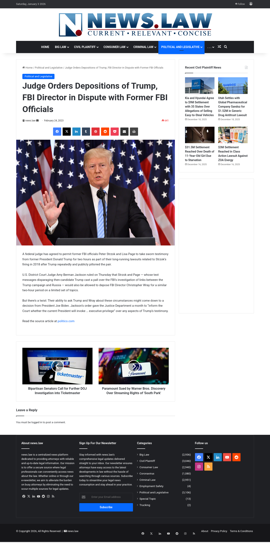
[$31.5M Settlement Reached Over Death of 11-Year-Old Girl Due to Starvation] (199, 135)
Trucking (144, 509)
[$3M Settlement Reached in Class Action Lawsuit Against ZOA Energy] (233, 135)
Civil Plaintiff (85, 47)
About (204, 535)
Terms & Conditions (241, 535)
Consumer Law (114, 47)
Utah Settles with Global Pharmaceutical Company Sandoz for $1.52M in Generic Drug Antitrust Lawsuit (232, 106)
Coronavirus (146, 478)
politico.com (66, 321)
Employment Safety (151, 490)
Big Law (60, 47)
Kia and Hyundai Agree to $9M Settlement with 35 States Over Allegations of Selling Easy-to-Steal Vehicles (199, 106)
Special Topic (147, 503)
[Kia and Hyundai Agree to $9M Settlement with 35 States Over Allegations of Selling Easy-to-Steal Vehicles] (199, 85)
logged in (36, 426)
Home (45, 47)
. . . (209, 47)
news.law (30, 120)
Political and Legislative (180, 47)
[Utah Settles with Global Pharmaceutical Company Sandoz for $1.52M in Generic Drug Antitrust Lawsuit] (233, 85)
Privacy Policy (219, 535)
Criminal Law (143, 47)
